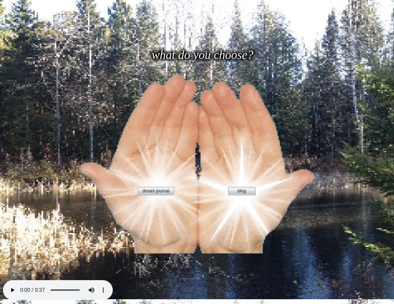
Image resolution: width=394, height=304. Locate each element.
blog (242, 190)
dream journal (155, 190)
